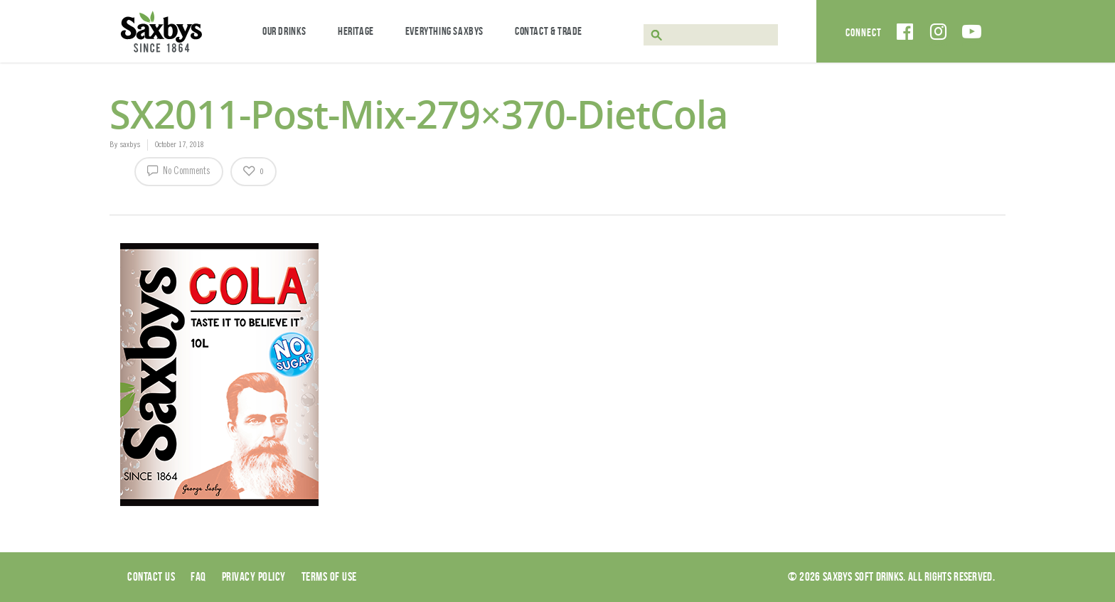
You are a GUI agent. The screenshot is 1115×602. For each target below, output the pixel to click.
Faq (198, 576)
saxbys (129, 145)
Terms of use (329, 576)
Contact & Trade (548, 31)
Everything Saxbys (444, 31)
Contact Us (151, 576)
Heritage (356, 31)
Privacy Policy (254, 576)
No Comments (178, 170)
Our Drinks (284, 31)
